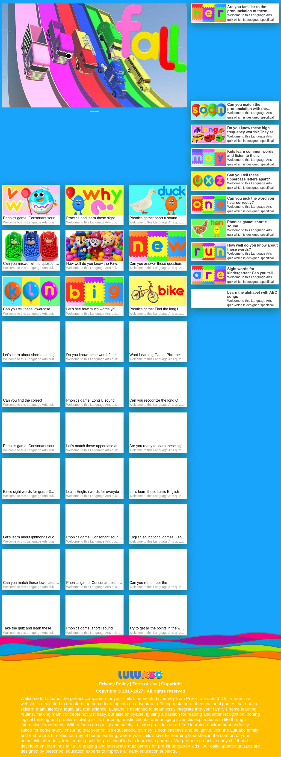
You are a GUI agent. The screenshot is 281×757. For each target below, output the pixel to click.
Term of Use (145, 683)
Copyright (171, 683)
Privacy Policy (114, 683)
